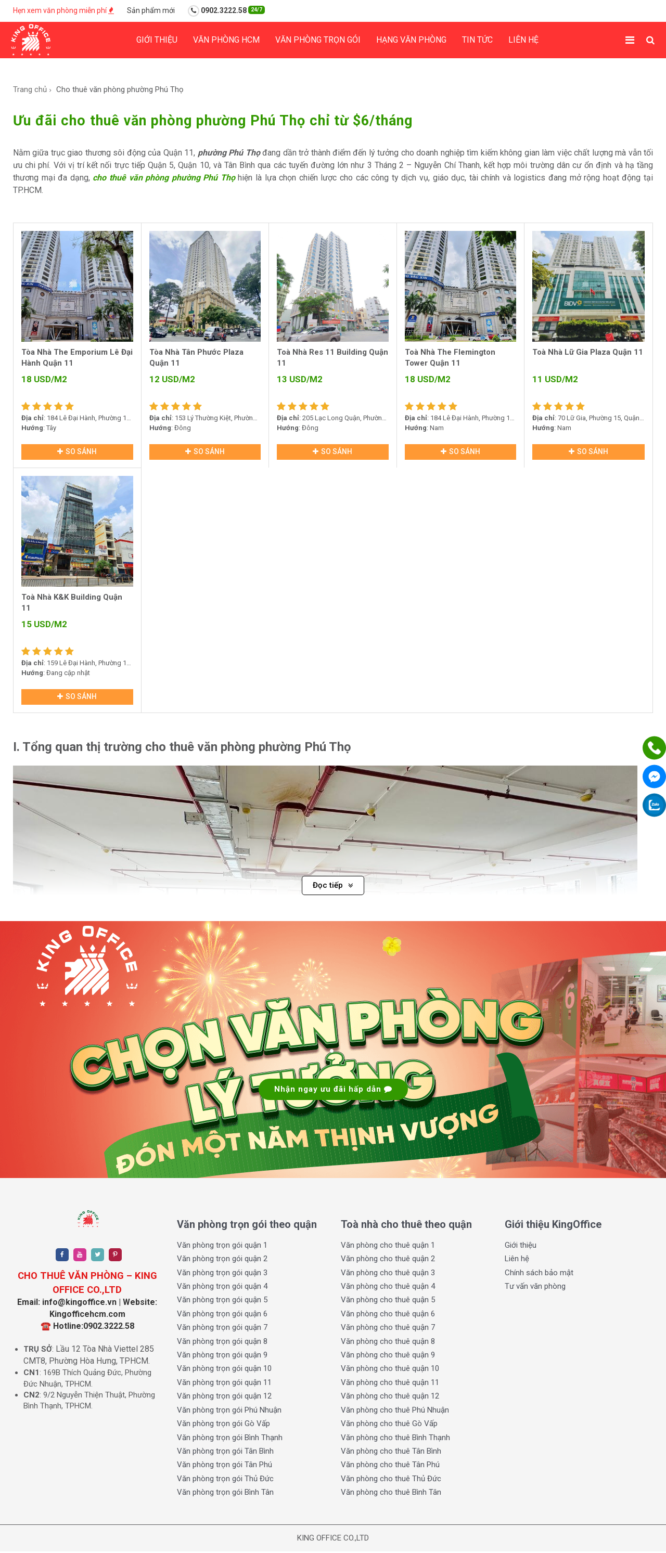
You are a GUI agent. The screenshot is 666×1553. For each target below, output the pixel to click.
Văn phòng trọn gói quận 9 (222, 1356)
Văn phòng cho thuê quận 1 (388, 1246)
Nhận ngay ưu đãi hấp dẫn (333, 1090)
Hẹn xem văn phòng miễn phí (63, 10)
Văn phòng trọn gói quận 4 (222, 1287)
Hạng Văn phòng (411, 40)
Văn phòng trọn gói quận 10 (224, 1370)
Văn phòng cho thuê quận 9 (388, 1356)
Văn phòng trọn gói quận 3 (222, 1274)
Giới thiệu (156, 40)
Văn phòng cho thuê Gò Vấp (389, 1425)
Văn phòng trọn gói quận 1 (222, 1246)
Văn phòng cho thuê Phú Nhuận (395, 1411)
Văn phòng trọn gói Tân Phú (224, 1466)
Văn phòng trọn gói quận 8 (222, 1343)
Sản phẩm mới (151, 10)
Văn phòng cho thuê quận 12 (390, 1398)
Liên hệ (523, 40)
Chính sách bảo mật (539, 1274)
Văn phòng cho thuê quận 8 (388, 1343)
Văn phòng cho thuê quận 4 (388, 1287)
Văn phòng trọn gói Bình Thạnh (230, 1439)
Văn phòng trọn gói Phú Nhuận (229, 1411)
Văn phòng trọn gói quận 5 (222, 1301)
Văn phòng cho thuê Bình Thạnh (395, 1439)
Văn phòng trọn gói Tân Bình (225, 1452)
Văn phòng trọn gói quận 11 (224, 1384)
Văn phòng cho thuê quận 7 (388, 1329)
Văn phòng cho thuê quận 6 (388, 1315)
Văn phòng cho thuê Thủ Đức (391, 1480)
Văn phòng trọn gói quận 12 (224, 1398)
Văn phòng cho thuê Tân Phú (390, 1466)
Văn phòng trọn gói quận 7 (222, 1329)
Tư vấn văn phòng (535, 1287)
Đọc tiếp (333, 886)
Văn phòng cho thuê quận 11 (390, 1384)
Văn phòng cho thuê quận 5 (388, 1301)
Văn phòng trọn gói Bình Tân (225, 1494)
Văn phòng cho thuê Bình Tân (391, 1494)
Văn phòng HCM (226, 40)
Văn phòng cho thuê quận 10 (390, 1370)
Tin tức (477, 40)
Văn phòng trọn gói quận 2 (222, 1260)
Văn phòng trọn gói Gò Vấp (223, 1425)
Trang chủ (30, 89)
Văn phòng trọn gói (318, 40)
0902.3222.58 (226, 11)
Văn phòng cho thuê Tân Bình (391, 1452)
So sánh (77, 452)
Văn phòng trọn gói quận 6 (222, 1315)
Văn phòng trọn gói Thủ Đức (225, 1480)
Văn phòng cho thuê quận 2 (388, 1260)
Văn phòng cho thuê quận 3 (388, 1274)
